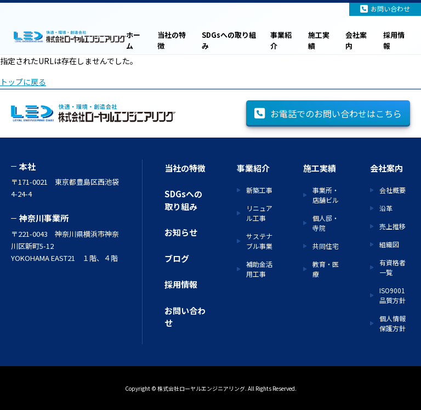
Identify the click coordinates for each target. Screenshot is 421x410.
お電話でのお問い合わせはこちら (328, 113)
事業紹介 (281, 40)
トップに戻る (23, 81)
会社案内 (356, 40)
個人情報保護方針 (392, 323)
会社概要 (392, 190)
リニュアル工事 (259, 213)
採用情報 (394, 40)
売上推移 (392, 226)
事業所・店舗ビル (325, 194)
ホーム (133, 40)
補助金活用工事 (259, 268)
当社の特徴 (171, 40)
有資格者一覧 (392, 267)
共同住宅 (325, 245)
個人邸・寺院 (325, 222)
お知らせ (180, 232)
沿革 (385, 208)
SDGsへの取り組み (229, 40)
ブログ (176, 258)
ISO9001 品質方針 (392, 295)
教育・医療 (325, 268)
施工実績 (318, 40)
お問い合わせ (385, 8)
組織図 (389, 244)
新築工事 (259, 190)
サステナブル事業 (259, 240)
